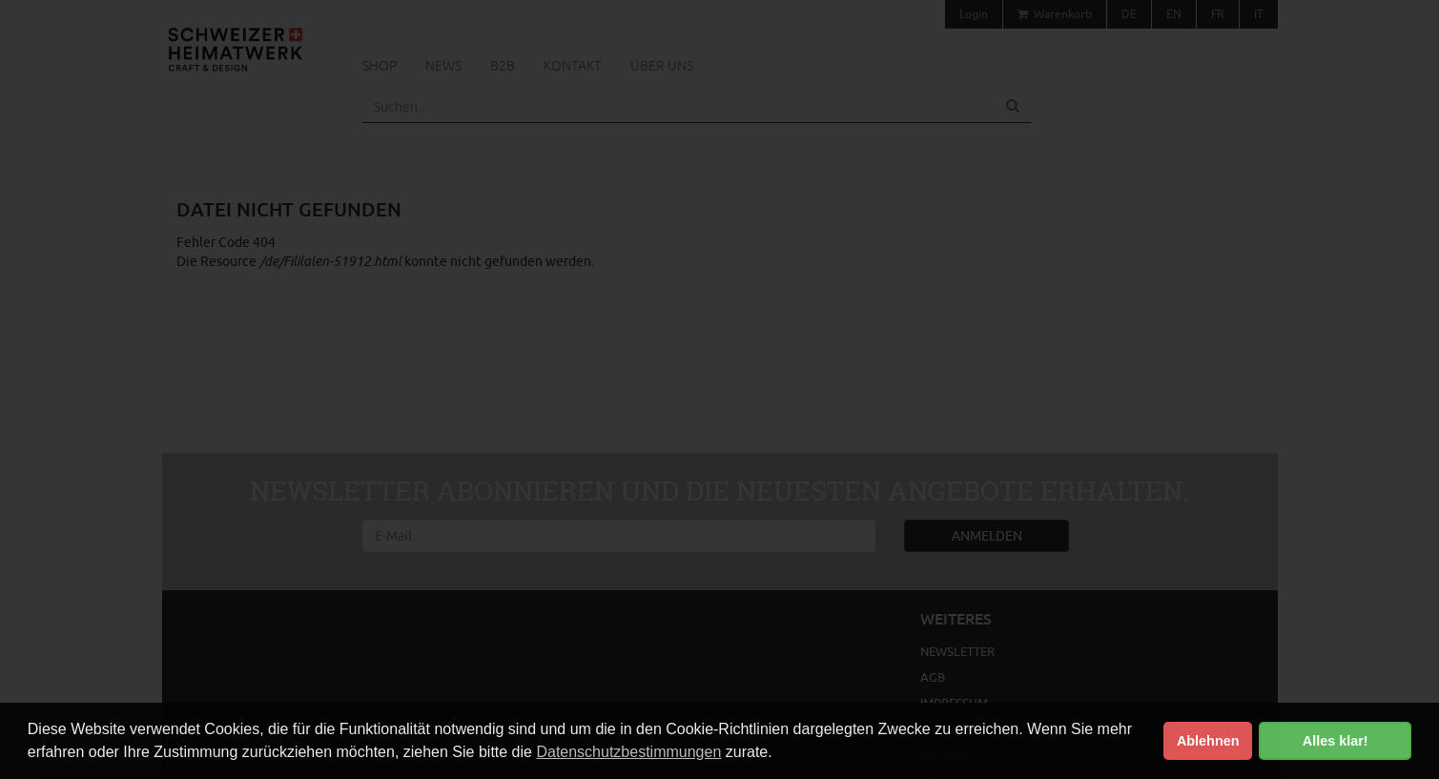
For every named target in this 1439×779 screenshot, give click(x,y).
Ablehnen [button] (1208, 740)
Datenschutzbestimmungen (628, 752)
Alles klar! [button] (1335, 740)
